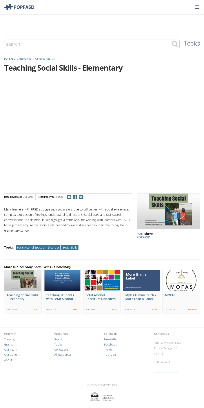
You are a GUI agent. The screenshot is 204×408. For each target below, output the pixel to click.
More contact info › (166, 371)
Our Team (10, 349)
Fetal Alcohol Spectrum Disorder (38, 247)
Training (9, 339)
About (8, 360)
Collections (61, 349)
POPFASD (9, 58)
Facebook (110, 344)
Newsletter (111, 339)
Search (58, 339)
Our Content (12, 355)
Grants (8, 344)
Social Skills (70, 247)
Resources (25, 58)
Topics (192, 43)
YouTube (110, 355)
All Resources (42, 58)
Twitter (108, 349)
